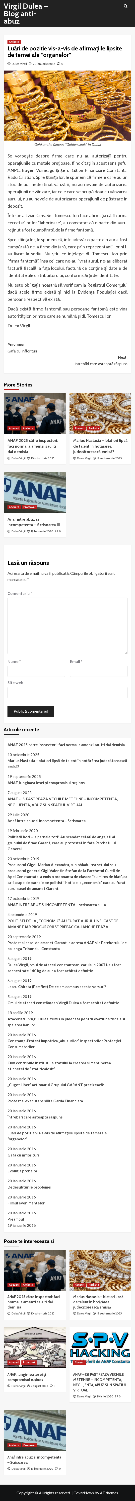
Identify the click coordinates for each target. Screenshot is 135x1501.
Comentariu (19, 593)
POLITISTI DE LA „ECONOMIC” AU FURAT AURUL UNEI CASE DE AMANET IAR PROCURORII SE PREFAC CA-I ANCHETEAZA (63, 924)
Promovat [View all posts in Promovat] (29, 507)
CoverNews (83, 1492)
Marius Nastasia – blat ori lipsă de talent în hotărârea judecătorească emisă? (100, 446)
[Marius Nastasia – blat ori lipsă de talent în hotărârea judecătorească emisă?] (100, 413)
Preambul (15, 1219)
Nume (14, 661)
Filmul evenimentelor (26, 1203)
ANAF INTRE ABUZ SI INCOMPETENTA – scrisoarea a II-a (56, 904)
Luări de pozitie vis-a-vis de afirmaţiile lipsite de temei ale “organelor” (57, 1136)
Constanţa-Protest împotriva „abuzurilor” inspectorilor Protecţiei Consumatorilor (64, 1044)
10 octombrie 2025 (43, 458)
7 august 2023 (39, 1386)
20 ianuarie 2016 (44, 64)
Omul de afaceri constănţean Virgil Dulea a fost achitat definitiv (63, 1003)
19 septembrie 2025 (109, 458)
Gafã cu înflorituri (23, 1155)
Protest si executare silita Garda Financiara (45, 1101)
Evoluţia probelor (22, 1171)
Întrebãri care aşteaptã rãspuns (35, 1117)
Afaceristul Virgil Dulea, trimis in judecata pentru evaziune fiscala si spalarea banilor (66, 1022)
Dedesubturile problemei (29, 1187)
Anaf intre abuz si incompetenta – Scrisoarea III (48, 820)
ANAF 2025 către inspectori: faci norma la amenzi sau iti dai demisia (32, 446)
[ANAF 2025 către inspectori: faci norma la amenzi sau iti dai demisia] (35, 413)
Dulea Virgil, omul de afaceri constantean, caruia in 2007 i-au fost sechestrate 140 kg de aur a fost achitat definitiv (64, 967)
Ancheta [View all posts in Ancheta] (14, 41)
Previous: (67, 348)
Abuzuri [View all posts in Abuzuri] (14, 428)
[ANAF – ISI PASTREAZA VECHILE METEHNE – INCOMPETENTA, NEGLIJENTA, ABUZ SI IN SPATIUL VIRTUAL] (100, 1347)
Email (76, 661)
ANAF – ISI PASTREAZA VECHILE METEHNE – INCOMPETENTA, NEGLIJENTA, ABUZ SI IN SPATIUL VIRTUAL (62, 802)
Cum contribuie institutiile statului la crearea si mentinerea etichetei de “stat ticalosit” (59, 1066)
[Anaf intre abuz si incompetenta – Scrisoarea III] (35, 492)
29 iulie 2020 (105, 1396)
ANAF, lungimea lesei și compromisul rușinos (46, 782)
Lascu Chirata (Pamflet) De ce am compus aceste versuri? (56, 986)
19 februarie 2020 (42, 531)
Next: (67, 361)
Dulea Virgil (19, 64)
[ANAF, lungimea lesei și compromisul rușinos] (35, 1347)
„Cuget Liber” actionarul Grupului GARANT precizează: (55, 1084)
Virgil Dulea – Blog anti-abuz (26, 13)
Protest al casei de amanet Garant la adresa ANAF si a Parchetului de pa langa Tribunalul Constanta (67, 945)
